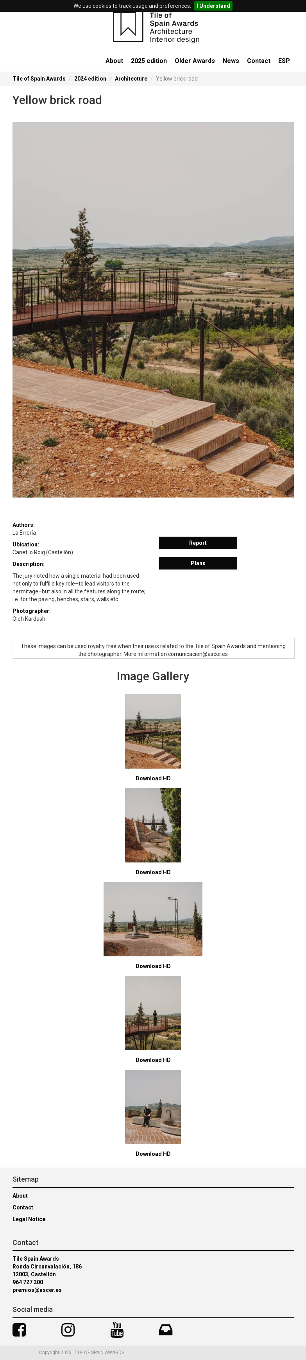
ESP (284, 61)
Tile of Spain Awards (39, 78)
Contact (258, 61)
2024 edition (90, 78)
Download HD (153, 778)
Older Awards (195, 61)
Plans (198, 563)
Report (198, 543)
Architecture (131, 78)
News (231, 61)
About (114, 61)
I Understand (213, 6)
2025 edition (149, 61)
